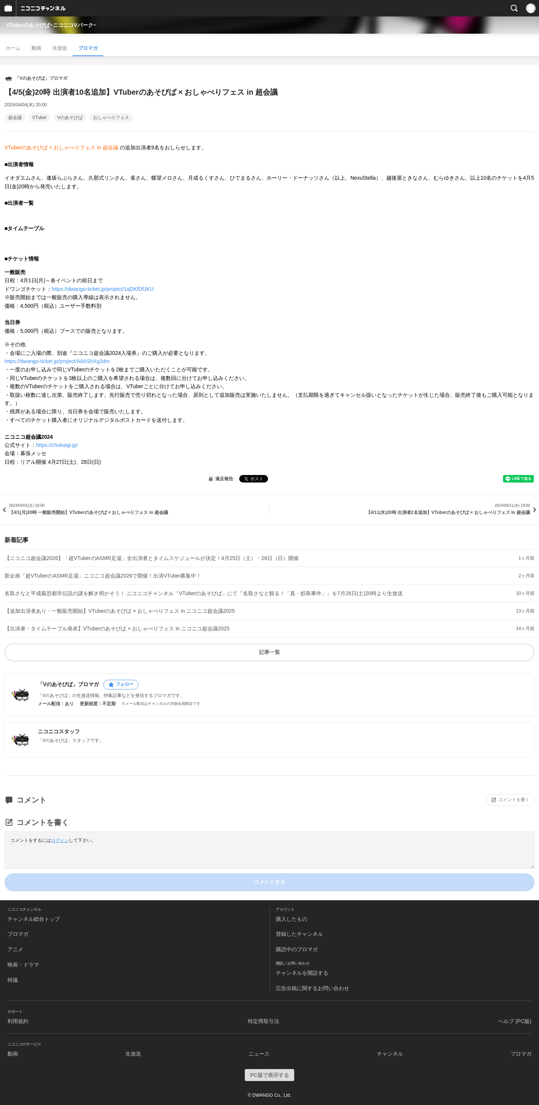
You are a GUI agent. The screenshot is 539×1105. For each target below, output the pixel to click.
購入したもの (291, 919)
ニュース (259, 1054)
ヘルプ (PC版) (515, 1021)
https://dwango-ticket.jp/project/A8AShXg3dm (57, 361)
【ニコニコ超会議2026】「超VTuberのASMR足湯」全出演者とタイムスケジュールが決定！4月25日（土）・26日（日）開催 (151, 558)
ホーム (13, 48)
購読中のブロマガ (297, 949)
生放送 (59, 48)
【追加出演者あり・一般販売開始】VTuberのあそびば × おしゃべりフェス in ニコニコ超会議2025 (119, 611)
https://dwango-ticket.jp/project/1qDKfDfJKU (102, 289)
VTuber (39, 117)
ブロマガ (88, 48)
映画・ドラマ (23, 965)
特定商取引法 (263, 1021)
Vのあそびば (70, 117)
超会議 (15, 117)
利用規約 (17, 1021)
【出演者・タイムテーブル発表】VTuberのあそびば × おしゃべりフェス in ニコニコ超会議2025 (116, 628)
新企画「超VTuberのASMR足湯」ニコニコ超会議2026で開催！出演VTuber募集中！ (102, 575)
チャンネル (390, 1054)
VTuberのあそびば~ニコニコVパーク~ (51, 25)
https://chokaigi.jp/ (57, 445)
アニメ (15, 949)
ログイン (60, 840)
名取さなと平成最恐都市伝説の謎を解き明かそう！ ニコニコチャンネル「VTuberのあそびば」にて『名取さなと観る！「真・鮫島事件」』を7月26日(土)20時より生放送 (203, 593)
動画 (36, 48)
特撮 (12, 980)
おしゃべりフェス (111, 117)
